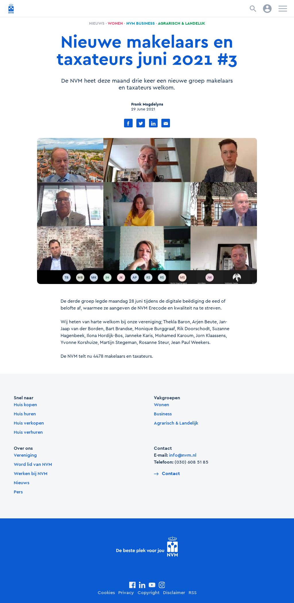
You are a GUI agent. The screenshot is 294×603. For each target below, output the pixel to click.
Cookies (106, 592)
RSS (193, 592)
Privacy (126, 592)
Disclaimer (174, 592)
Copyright (149, 592)
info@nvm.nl (182, 455)
